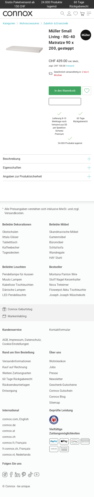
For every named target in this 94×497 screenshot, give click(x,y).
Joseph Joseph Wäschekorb (67, 295)
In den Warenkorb (65, 90)
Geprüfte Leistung (61, 410)
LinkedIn (17, 474)
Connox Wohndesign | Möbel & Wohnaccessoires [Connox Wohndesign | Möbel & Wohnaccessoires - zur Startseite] (18, 13)
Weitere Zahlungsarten (16, 373)
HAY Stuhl (55, 257)
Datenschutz (33, 340)
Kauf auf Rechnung (14, 367)
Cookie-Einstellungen (15, 344)
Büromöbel (56, 242)
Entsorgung (9, 390)
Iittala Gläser (10, 237)
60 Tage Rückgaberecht (17, 379)
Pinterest (23, 474)
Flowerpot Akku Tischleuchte (67, 290)
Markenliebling (14, 316)
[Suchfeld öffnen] (62, 13)
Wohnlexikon (57, 361)
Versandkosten (14, 213)
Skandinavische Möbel (63, 232)
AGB (5, 340)
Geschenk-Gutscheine (63, 385)
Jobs (52, 367)
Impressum (16, 340)
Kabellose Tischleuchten (17, 284)
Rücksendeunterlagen (16, 385)
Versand (70, 66)
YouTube (36, 474)
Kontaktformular (59, 329)
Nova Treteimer (59, 284)
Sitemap (54, 402)
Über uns (55, 352)
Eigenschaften (47, 168)
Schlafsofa (56, 247)
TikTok (30, 474)
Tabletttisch (9, 242)
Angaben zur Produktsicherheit (47, 177)
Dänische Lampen (13, 290)
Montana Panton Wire (63, 274)
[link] (82, 13)
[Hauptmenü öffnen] (89, 13)
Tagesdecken (10, 252)
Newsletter (56, 379)
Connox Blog (57, 396)
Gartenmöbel (57, 237)
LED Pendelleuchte (14, 295)
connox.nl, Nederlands (16, 454)
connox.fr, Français (14, 442)
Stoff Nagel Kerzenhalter (64, 279)
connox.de (9, 425)
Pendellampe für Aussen (17, 274)
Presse (53, 373)
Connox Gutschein (61, 390)
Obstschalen (10, 232)
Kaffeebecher (10, 247)
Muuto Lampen (12, 279)
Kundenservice (12, 329)
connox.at (8, 431)
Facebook (11, 474)
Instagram (4, 474)
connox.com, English (15, 419)
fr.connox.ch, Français (16, 448)
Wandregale (56, 252)
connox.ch (9, 437)
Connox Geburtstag (17, 309)
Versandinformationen (16, 361)
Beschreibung (47, 159)
